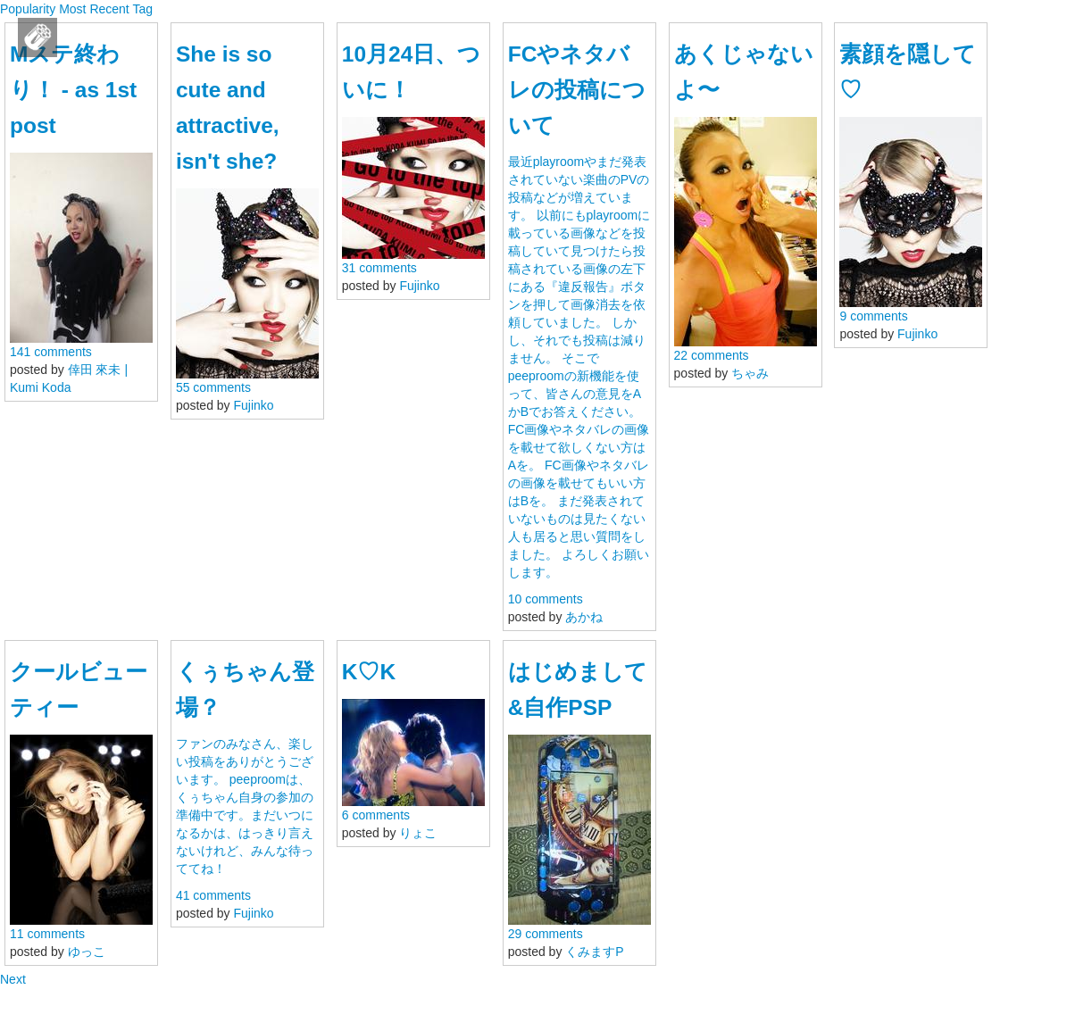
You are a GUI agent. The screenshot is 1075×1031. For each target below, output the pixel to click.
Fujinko (254, 405)
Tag (142, 9)
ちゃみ (750, 373)
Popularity (27, 9)
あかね (584, 617)
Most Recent (94, 9)
